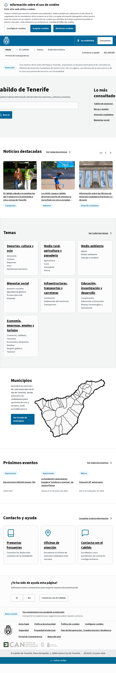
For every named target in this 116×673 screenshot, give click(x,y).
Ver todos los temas (98, 233)
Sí (17, 597)
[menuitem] (8, 50)
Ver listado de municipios (20, 419)
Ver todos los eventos (97, 462)
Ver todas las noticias (56, 151)
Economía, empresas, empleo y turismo (20, 326)
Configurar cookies (16, 28)
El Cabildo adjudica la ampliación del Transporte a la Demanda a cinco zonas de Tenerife (19, 196)
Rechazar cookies (64, 28)
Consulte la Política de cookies (61, 22)
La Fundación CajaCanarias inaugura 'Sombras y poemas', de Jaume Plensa (57, 482)
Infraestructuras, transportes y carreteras (55, 288)
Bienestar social (18, 283)
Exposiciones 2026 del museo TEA (19, 482)
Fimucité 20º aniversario (91, 482)
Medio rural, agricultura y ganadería (53, 251)
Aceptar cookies (41, 28)
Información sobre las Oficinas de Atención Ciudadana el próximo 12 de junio (95, 196)
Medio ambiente (92, 246)
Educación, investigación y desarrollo (91, 288)
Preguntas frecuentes (14, 545)
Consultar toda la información (93, 518)
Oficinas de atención (51, 545)
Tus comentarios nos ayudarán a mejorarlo (43, 612)
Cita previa (105, 40)
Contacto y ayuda (90, 52)
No (29, 597)
